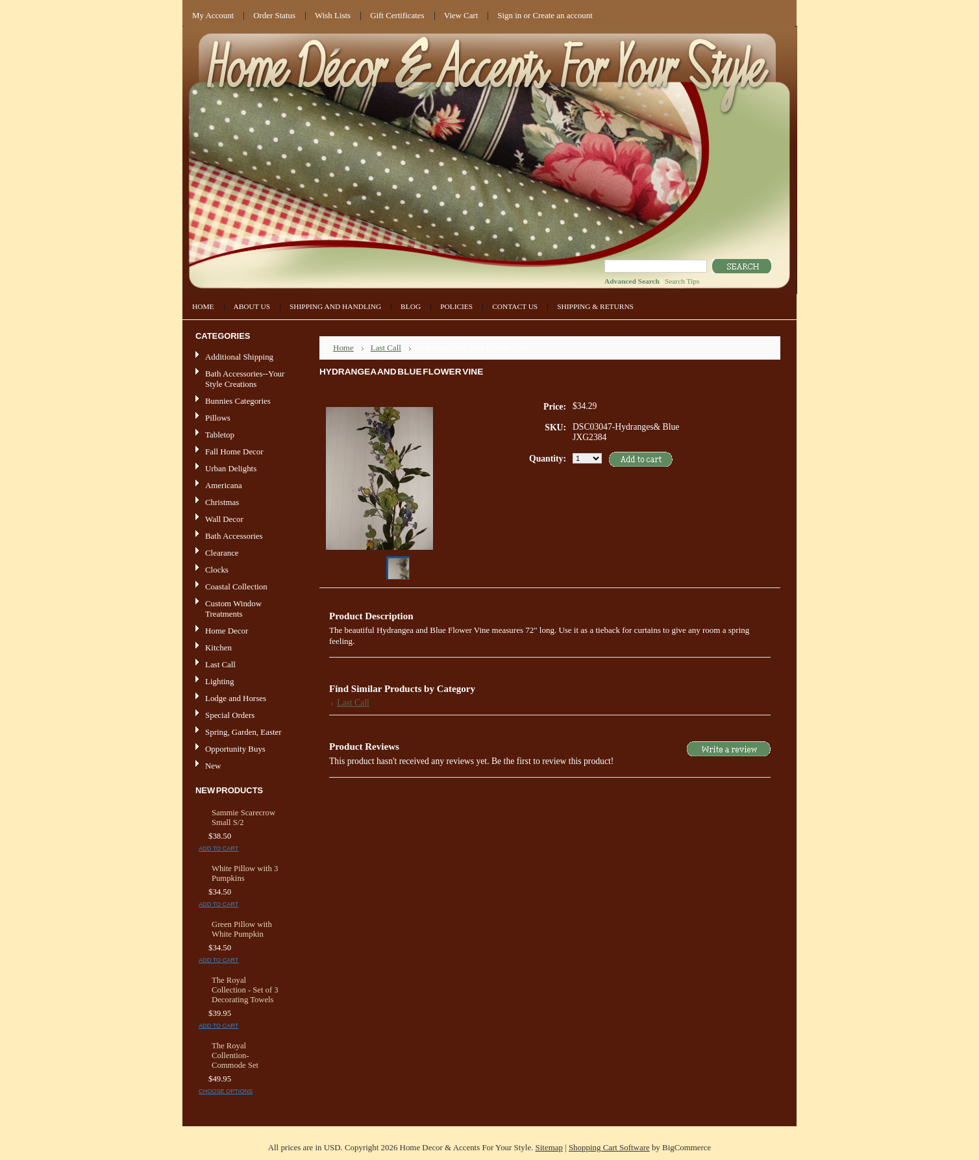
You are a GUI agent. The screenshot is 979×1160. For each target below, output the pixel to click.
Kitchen (218, 647)
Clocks (217, 569)
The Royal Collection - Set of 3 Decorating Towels (245, 990)
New (213, 766)
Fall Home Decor (234, 451)
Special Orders (229, 715)
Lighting (219, 681)
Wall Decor (224, 519)
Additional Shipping (239, 357)
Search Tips (682, 281)
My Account (213, 15)
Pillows (217, 418)
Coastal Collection (236, 586)
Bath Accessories (242, 536)
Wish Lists (333, 15)
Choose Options (226, 1091)
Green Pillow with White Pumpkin (242, 929)
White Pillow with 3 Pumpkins (245, 873)
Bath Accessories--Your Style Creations (244, 379)
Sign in (509, 15)
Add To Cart (218, 848)
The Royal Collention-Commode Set (235, 1055)
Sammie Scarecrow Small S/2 (243, 817)
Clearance (222, 553)
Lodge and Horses (235, 698)
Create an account (562, 15)
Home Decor (242, 631)
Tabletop (219, 434)
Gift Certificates (397, 15)
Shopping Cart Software (609, 1147)
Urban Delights (230, 468)
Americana (242, 485)
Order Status (274, 15)
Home (343, 347)
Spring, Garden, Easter (243, 732)
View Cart (461, 15)
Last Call (220, 664)
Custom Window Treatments (233, 609)
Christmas (222, 502)
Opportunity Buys (235, 749)
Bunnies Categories (238, 401)
